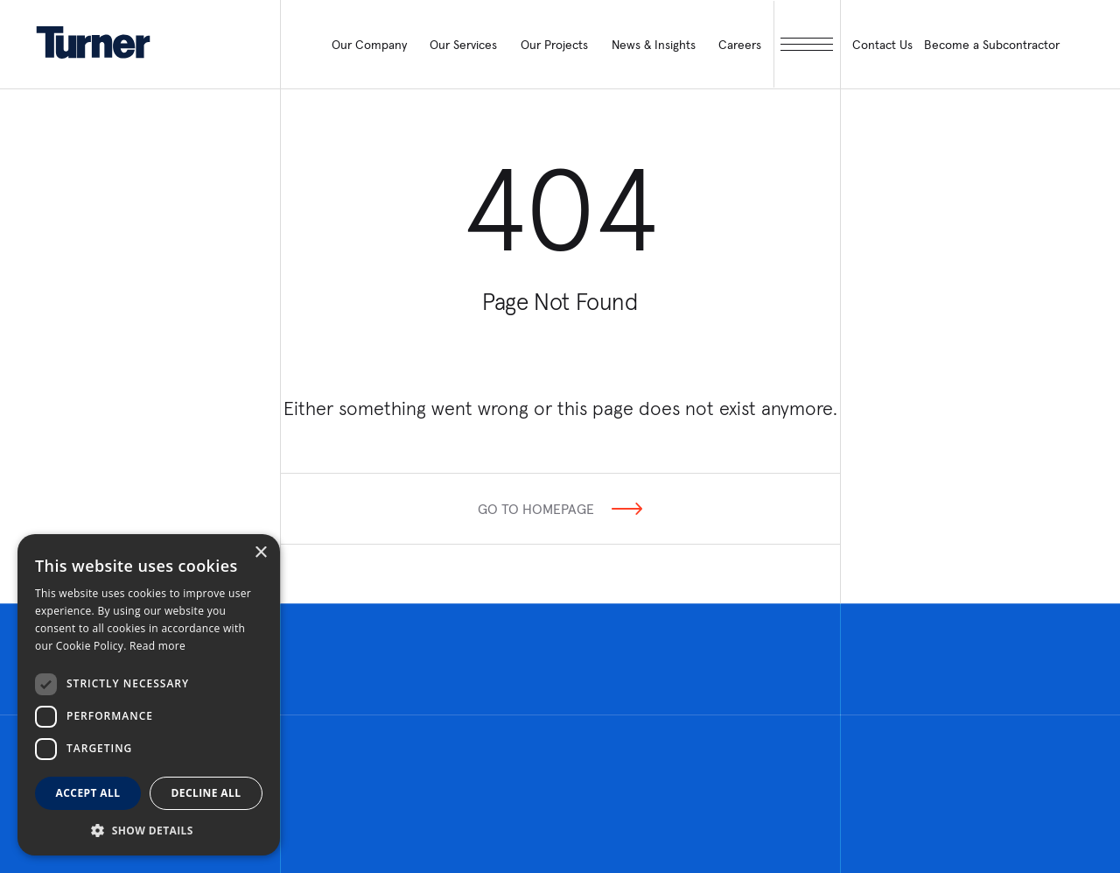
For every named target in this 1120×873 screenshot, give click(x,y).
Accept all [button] (88, 792)
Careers (739, 45)
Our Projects (554, 45)
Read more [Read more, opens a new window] (158, 645)
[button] (148, 829)
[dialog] (149, 694)
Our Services (463, 45)
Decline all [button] (207, 792)
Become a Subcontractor (992, 45)
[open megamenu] (807, 44)
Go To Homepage (536, 508)
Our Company (369, 45)
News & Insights (654, 45)
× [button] (260, 553)
